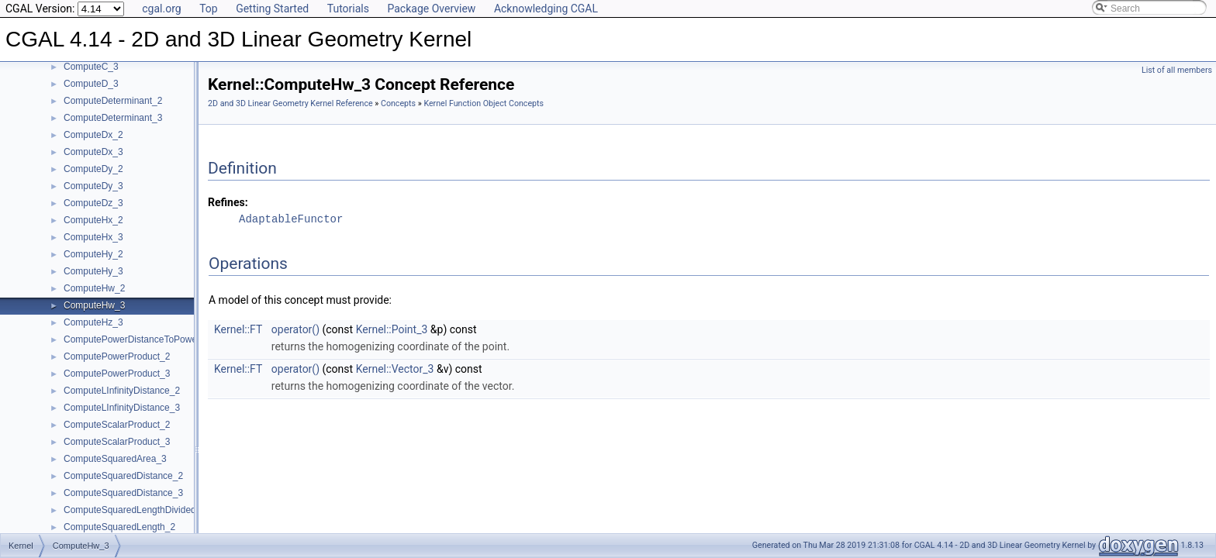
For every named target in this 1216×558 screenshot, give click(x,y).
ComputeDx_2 (93, 134)
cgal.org (161, 8)
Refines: (228, 202)
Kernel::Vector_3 (395, 369)
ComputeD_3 (91, 83)
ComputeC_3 (91, 66)
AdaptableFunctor (291, 219)
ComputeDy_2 (93, 169)
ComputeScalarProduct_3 (117, 441)
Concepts (398, 103)
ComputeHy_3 (93, 271)
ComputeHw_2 (94, 288)
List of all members (1177, 70)
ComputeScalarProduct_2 (117, 424)
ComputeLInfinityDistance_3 (122, 407)
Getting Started (272, 8)
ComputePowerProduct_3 (117, 373)
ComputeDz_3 (93, 203)
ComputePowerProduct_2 (117, 356)
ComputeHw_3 (94, 305)
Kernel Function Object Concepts (483, 103)
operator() (295, 329)
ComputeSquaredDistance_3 (123, 492)
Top (208, 8)
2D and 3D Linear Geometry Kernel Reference (290, 103)
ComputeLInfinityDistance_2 (122, 390)
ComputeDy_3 (93, 186)
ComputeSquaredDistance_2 (123, 475)
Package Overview (431, 8)
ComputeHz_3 (93, 322)
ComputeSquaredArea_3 (115, 458)
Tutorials (348, 8)
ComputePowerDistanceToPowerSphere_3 (152, 339)
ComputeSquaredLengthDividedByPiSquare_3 (160, 510)
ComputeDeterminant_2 (113, 100)
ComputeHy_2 (93, 254)
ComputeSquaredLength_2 (119, 527)
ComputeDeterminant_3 (113, 117)
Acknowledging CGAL (546, 8)
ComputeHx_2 (93, 220)
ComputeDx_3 (93, 151)
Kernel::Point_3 (392, 329)
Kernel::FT (238, 329)
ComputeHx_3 (93, 237)
